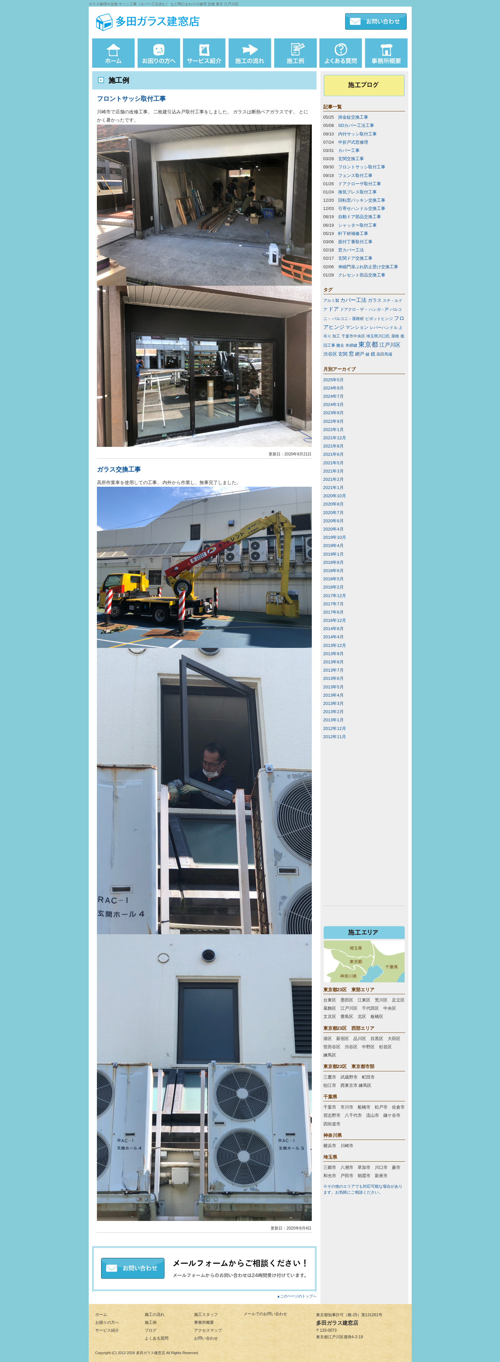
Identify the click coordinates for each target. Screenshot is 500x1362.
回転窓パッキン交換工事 (361, 200)
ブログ (151, 1330)
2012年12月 (334, 728)
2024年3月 (333, 404)
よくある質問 (156, 1338)
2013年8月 (333, 661)
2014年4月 (333, 636)
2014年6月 (333, 628)
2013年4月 (333, 695)
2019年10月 (334, 537)
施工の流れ (154, 1314)
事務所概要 (204, 1322)
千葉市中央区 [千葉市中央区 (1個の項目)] (353, 336)
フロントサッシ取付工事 (131, 98)
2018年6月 (333, 570)
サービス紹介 (107, 1330)
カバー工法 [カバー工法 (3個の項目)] (353, 300)
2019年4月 (333, 545)
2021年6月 (333, 454)
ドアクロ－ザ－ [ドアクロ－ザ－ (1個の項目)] (354, 309)
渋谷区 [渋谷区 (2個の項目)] (330, 354)
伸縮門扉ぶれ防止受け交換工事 (368, 266)
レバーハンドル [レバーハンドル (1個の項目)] (383, 327)
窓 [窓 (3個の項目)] (351, 354)
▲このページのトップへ (297, 1296)
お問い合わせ (206, 1338)
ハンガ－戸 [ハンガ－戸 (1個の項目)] (379, 309)
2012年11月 (334, 736)
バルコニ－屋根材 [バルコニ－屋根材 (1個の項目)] (348, 318)
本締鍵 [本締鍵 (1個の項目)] (351, 345)
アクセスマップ (208, 1330)
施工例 (151, 1322)
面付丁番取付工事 (355, 241)
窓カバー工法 (351, 249)
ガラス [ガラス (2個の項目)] (375, 300)
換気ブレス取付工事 (357, 191)
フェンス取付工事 (355, 175)
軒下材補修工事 (353, 233)
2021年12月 (334, 437)
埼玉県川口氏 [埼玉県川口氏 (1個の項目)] (378, 336)
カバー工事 (349, 150)
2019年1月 (333, 554)
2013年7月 (333, 670)
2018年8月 (333, 562)
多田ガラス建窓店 (150, 1353)
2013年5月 (333, 686)
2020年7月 (333, 512)
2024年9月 (333, 388)
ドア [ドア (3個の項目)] (333, 309)
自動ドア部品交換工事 (359, 216)
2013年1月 (333, 719)
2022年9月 (333, 421)
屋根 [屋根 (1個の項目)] (395, 336)
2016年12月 (334, 620)
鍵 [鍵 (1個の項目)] (367, 354)
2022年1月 (333, 429)
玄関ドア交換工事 (355, 258)
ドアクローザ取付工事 (359, 183)
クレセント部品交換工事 (361, 275)
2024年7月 (333, 396)
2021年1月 (333, 487)
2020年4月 (333, 529)
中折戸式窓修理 (353, 142)
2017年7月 (333, 603)
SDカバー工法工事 (356, 125)
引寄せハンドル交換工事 (361, 208)
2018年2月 (333, 587)
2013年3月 (333, 703)
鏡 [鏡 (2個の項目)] (373, 354)
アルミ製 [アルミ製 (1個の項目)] (331, 300)
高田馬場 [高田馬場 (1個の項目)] (384, 354)
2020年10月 (334, 495)
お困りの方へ (107, 1322)
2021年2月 (333, 479)
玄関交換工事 (351, 158)
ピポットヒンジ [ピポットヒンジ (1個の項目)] (379, 318)
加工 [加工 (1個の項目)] (336, 336)
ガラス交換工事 (119, 469)
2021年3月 (333, 471)
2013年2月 (333, 711)
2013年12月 (334, 645)
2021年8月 (333, 446)
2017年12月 (334, 595)
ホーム (101, 1314)
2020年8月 (333, 504)
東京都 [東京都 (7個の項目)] (368, 344)
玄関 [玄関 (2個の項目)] (342, 354)
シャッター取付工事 (357, 225)
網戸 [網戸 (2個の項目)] (359, 354)
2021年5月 (333, 462)
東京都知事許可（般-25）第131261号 (349, 1315)
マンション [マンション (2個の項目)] (356, 327)
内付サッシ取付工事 (357, 133)
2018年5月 (333, 578)
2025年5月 (333, 379)
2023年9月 (333, 412)
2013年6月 (333, 678)
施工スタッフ (206, 1314)
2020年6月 (333, 520)
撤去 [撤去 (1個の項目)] (340, 345)
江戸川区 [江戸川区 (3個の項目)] (389, 345)
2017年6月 (333, 612)
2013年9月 (333, 653)
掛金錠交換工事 (353, 117)
